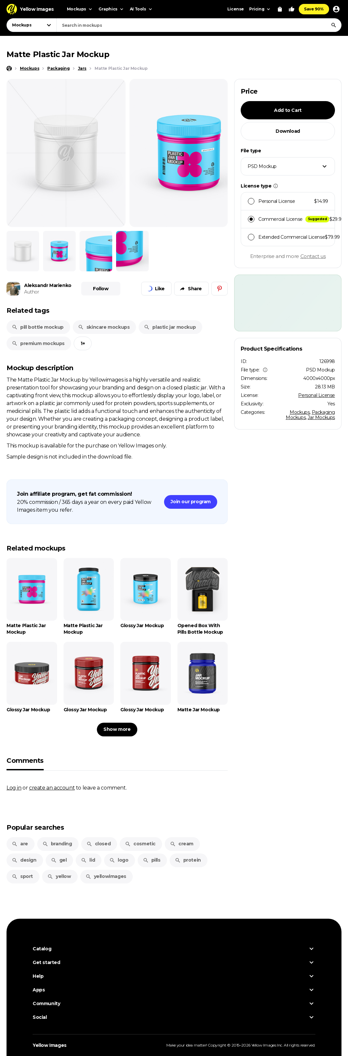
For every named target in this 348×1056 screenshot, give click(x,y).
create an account (52, 787)
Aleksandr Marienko (47, 285)
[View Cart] (280, 9)
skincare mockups (104, 327)
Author (31, 292)
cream (181, 844)
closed (98, 844)
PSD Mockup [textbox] (262, 166)
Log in (14, 787)
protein (188, 860)
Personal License (316, 395)
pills (151, 860)
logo (118, 860)
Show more (116, 729)
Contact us (313, 256)
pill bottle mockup (38, 327)
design (24, 860)
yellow (59, 876)
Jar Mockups (321, 417)
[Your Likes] (291, 9)
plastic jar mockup (170, 327)
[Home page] (9, 68)
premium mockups (38, 343)
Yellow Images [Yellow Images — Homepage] (50, 1045)
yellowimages (105, 876)
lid (88, 860)
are (20, 844)
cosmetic (140, 844)
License (235, 9)
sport (22, 876)
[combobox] (199, 25)
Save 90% (314, 9)
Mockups (300, 412)
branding (57, 844)
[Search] (334, 25)
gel (59, 860)
